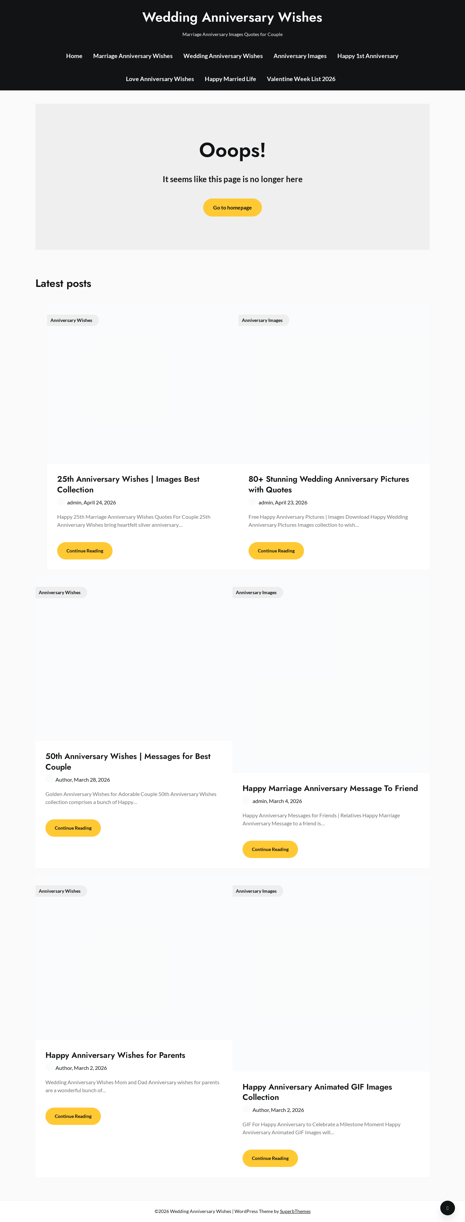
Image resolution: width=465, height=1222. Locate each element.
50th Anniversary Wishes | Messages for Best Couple (127, 761)
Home (74, 55)
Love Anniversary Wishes (160, 78)
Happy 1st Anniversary (368, 55)
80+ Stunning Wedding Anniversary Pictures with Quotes (329, 484)
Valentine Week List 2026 (301, 78)
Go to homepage (232, 207)
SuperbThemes (295, 1211)
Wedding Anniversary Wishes (232, 17)
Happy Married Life (230, 78)
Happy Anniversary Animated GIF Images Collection (317, 1092)
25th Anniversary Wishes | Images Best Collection (128, 484)
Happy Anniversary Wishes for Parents (115, 1055)
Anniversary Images (300, 55)
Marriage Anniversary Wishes (133, 55)
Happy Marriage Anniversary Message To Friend (330, 788)
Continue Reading (84, 550)
